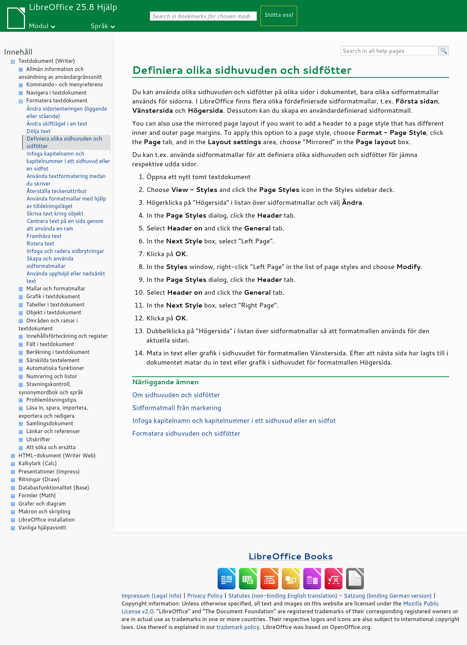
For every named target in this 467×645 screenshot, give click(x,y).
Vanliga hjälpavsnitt (42, 527)
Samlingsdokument (49, 423)
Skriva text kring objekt (54, 213)
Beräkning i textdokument (58, 352)
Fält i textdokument (50, 344)
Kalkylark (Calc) (37, 463)
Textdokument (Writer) (46, 61)
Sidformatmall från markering (176, 407)
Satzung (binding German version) (388, 595)
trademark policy (238, 627)
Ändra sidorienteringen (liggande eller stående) (66, 112)
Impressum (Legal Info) (151, 595)
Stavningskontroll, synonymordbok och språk (51, 388)
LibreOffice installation (46, 519)
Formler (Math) (37, 495)
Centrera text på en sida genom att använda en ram (64, 224)
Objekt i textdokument (53, 312)
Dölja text (38, 131)
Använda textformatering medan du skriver (66, 179)
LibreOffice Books (290, 556)
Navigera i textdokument (56, 92)
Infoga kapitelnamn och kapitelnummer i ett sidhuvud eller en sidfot (68, 161)
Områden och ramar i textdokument (48, 324)
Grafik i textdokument (53, 296)
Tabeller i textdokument (55, 304)
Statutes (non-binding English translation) (282, 595)
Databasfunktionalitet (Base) (53, 487)
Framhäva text (43, 236)
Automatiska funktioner (55, 368)
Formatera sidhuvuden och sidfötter (186, 433)
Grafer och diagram (42, 503)
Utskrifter (38, 439)
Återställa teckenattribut (56, 191)
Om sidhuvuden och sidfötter (176, 394)
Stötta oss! (278, 14)
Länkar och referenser (53, 431)
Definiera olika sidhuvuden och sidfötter (64, 142)
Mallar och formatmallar (55, 288)
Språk (99, 25)
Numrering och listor (51, 376)
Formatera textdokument (56, 100)
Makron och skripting (44, 511)
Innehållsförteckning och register (67, 336)
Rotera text (40, 243)
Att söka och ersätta (51, 447)
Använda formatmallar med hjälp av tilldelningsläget (66, 202)
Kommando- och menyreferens (64, 84)
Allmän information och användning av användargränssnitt (60, 73)
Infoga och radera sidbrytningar (65, 251)
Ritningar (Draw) (39, 479)
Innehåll (18, 51)
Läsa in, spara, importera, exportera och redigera (53, 412)
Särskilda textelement (53, 360)
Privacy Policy (205, 595)
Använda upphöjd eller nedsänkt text (65, 277)
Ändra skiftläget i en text (56, 123)
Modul (39, 25)
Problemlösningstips (51, 399)
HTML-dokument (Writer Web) (57, 455)
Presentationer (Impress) (49, 471)
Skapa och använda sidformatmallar (49, 262)
